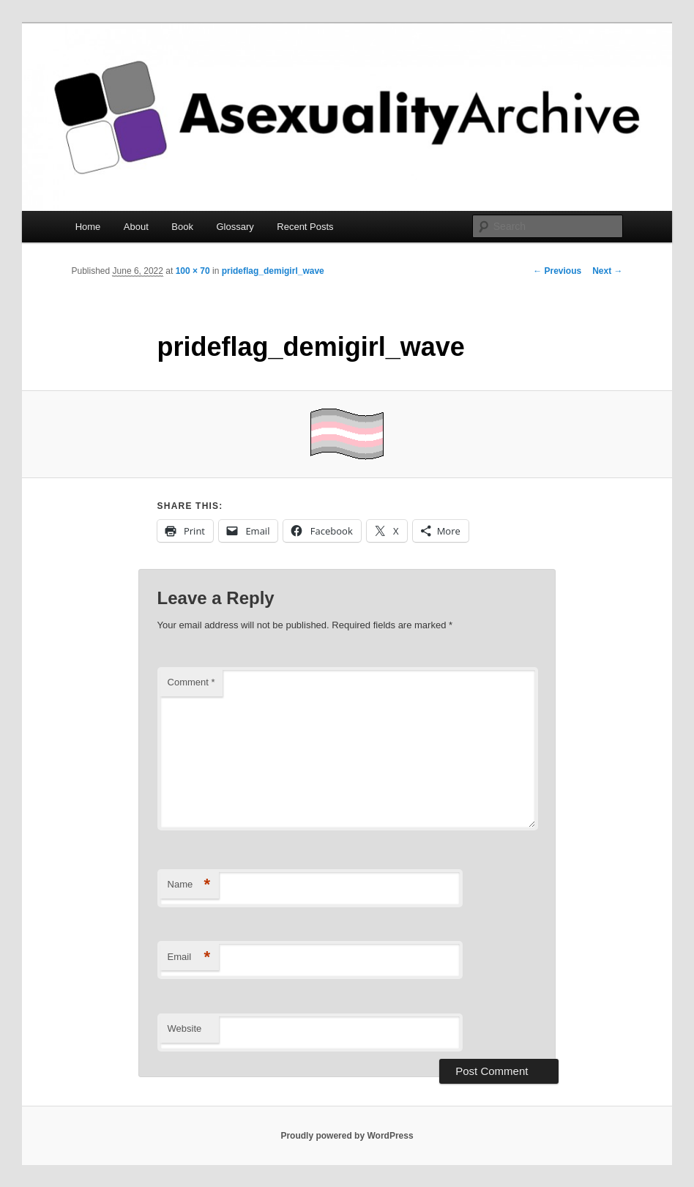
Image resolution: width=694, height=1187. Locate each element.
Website (185, 1028)
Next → (607, 271)
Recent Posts (305, 226)
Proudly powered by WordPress (346, 1136)
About (136, 226)
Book (182, 226)
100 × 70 (193, 271)
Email (189, 957)
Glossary (234, 226)
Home (88, 226)
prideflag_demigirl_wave (273, 271)
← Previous (557, 271)
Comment (191, 682)
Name (189, 885)
